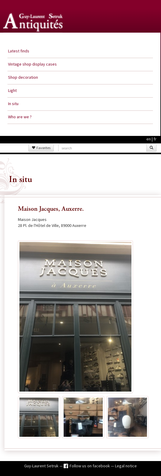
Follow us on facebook (90, 466)
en (148, 139)
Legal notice (126, 466)
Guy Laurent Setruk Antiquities (34, 38)
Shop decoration (23, 77)
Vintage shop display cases (32, 64)
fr (155, 139)
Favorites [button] (41, 147)
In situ (13, 103)
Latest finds (18, 51)
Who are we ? (20, 116)
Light (12, 90)
